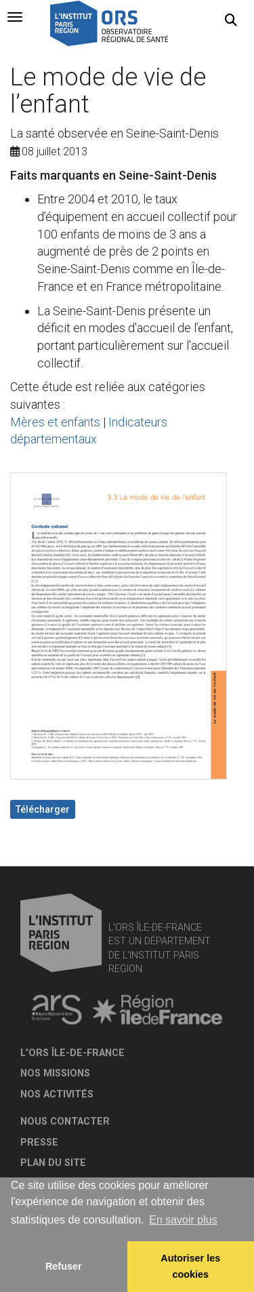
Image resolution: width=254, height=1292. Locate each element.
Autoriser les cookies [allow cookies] (190, 1266)
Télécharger (43, 809)
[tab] (15, 16)
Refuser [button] (63, 1266)
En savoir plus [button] (183, 1220)
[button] (231, 20)
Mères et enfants (55, 422)
